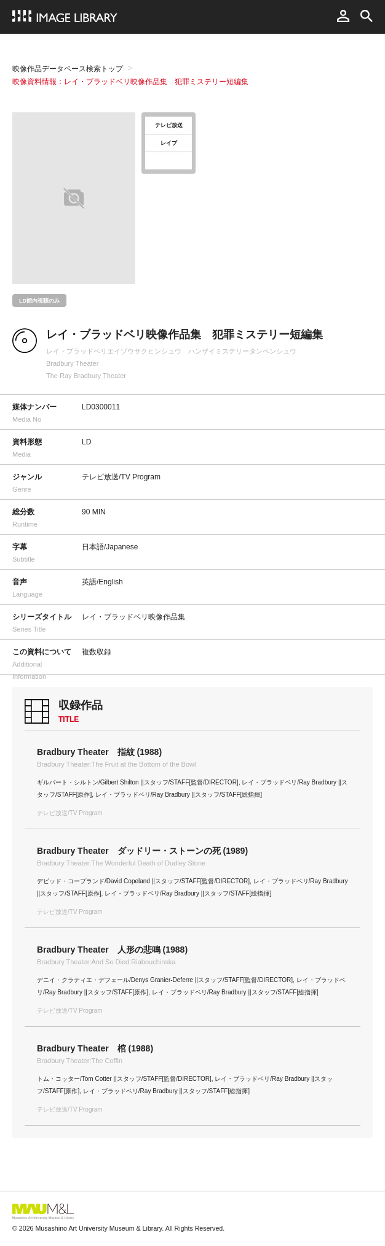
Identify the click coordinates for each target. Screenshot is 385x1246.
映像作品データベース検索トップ (67, 68)
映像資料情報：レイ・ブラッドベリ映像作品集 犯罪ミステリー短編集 (130, 81)
